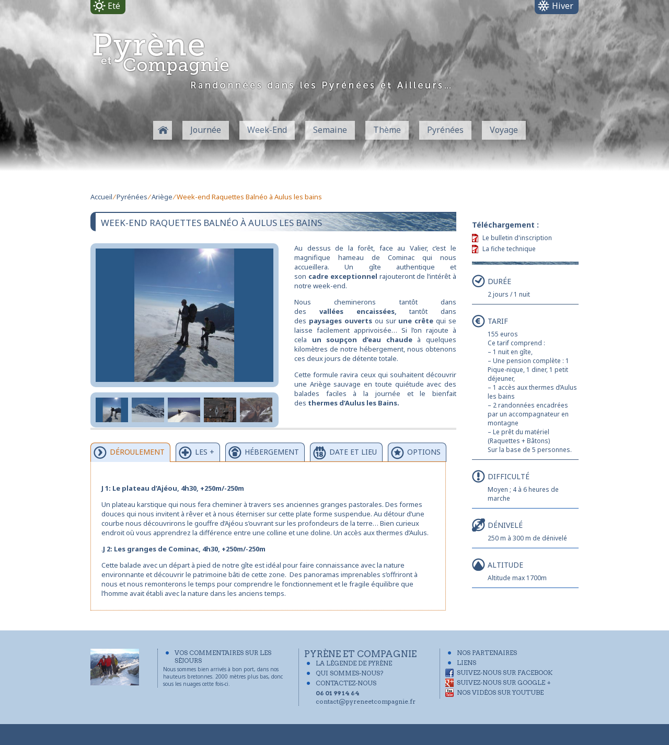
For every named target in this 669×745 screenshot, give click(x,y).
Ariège (162, 196)
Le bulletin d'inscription (517, 237)
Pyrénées (445, 130)
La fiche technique (509, 248)
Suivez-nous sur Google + (504, 682)
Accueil (101, 196)
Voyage (504, 130)
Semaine (330, 130)
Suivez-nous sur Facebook (504, 672)
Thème (387, 130)
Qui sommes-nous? (349, 673)
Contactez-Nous (346, 683)
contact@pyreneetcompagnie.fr (366, 701)
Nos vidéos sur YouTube (500, 692)
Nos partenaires (487, 653)
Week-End (267, 130)
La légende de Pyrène (354, 663)
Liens (466, 663)
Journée (205, 130)
